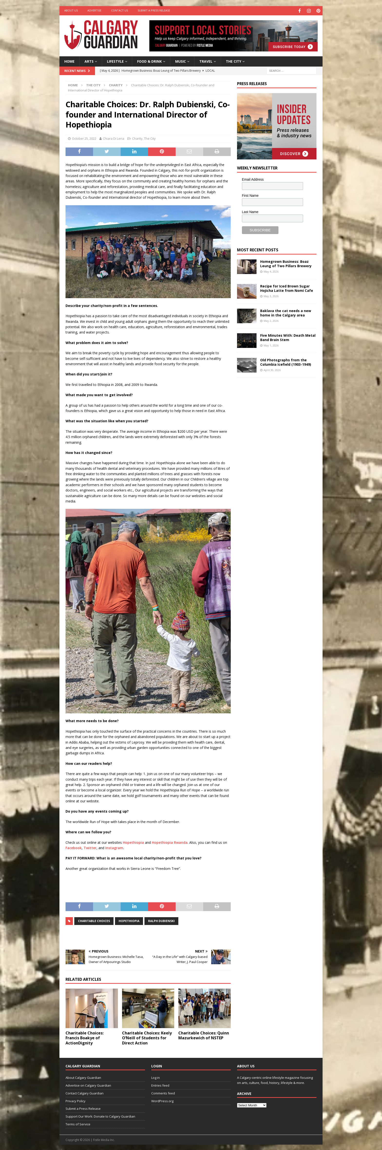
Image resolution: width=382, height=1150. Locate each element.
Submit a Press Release (154, 10)
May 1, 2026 (271, 344)
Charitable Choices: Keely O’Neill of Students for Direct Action (147, 1037)
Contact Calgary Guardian (85, 1092)
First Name (250, 195)
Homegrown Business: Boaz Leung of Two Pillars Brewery (286, 262)
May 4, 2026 (271, 271)
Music (180, 60)
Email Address (253, 179)
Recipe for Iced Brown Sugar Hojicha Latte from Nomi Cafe (286, 287)
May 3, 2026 (271, 295)
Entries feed (160, 1084)
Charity (137, 138)
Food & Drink (149, 60)
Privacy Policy (76, 1100)
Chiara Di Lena (113, 138)
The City (233, 60)
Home (69, 60)
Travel (205, 60)
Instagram (114, 847)
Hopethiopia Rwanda (170, 841)
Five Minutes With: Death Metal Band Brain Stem (287, 336)
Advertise (94, 10)
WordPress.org (162, 1100)
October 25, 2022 (84, 138)
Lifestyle (115, 60)
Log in (155, 1077)
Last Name (250, 211)
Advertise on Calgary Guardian (88, 1084)
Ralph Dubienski (161, 920)
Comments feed (163, 1092)
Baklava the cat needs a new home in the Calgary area (285, 312)
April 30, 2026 (272, 369)
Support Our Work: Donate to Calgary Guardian (100, 1115)
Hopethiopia (133, 841)
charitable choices (94, 920)
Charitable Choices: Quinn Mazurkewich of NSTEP (203, 1035)
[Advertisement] (273, 456)
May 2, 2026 (271, 320)
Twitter (90, 847)
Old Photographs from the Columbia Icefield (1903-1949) (285, 361)
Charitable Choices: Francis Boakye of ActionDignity (85, 1037)
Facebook (74, 847)
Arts (89, 60)
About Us (71, 10)
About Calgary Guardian (83, 1077)
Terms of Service (78, 1123)
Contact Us (119, 10)
